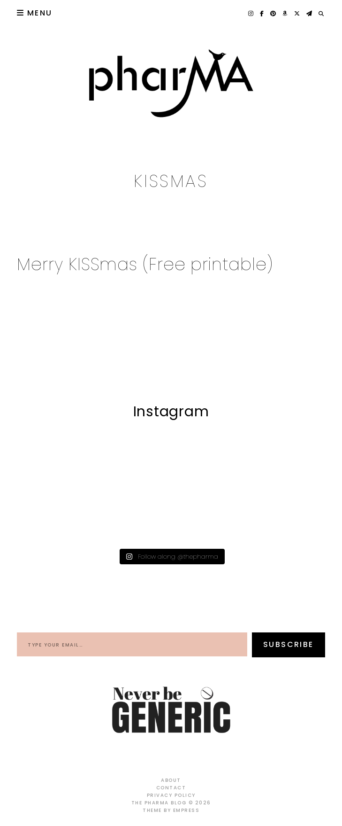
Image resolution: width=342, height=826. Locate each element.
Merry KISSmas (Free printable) (145, 264)
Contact (171, 787)
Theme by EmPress (171, 810)
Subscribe (288, 644)
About (171, 780)
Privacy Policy (171, 795)
